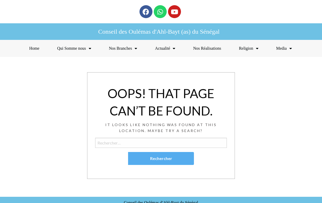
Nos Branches (123, 48)
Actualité (165, 48)
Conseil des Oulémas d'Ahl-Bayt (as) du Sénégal (159, 31)
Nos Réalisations (207, 48)
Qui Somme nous (74, 48)
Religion (248, 48)
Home (34, 48)
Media (284, 48)
